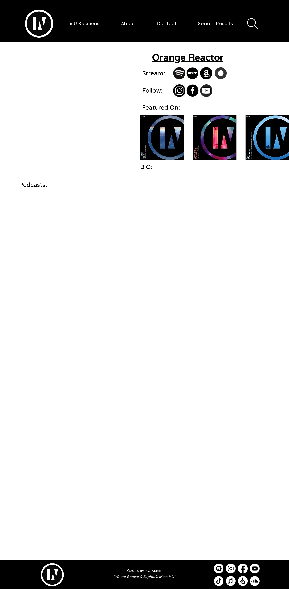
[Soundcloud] (255, 581)
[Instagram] (231, 568)
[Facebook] (243, 568)
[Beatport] (243, 581)
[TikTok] (218, 581)
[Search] (252, 23)
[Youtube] (255, 568)
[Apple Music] (231, 581)
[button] (39, 23)
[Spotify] (218, 568)
